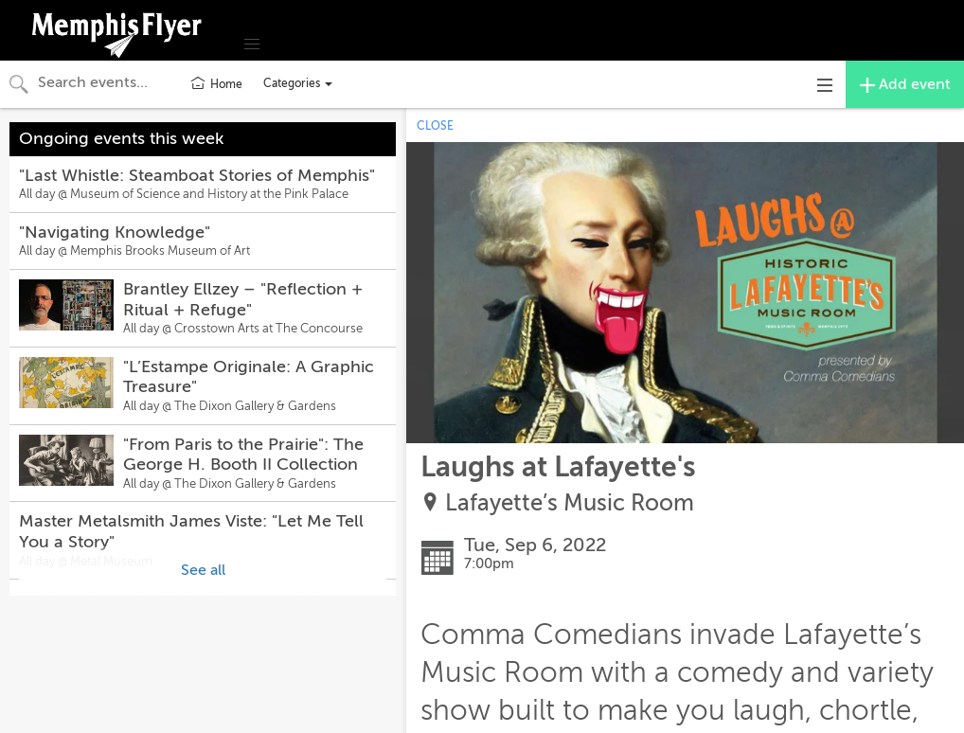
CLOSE (435, 126)
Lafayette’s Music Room (569, 503)
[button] (252, 44)
